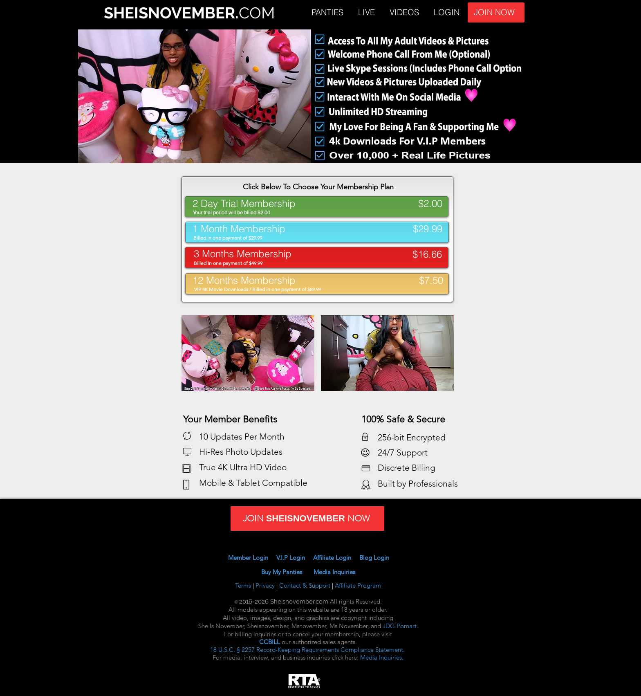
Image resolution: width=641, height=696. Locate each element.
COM (257, 13)
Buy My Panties (287, 572)
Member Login (248, 557)
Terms (244, 585)
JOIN (538, 12)
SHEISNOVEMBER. (171, 13)
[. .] (317, 256)
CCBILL (269, 642)
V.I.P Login (294, 557)
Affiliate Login (336, 557)
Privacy (266, 585)
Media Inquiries (334, 572)
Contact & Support (305, 585)
